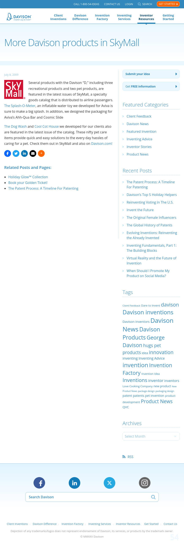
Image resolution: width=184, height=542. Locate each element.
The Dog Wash (15, 126)
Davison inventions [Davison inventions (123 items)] (147, 312)
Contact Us (112, 4)
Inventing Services (124, 17)
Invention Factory (102, 17)
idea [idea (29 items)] (145, 353)
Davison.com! (101, 143)
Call (86, 4)
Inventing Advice (139, 139)
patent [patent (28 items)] (127, 395)
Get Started (167, 4)
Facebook (39, 483)
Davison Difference (80, 17)
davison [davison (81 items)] (170, 304)
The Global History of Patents (149, 225)
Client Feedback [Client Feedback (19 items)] (131, 305)
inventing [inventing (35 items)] (130, 358)
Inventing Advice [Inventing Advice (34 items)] (151, 358)
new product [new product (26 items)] (162, 386)
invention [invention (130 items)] (135, 365)
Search (147, 4)
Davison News (138, 124)
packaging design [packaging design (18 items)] (165, 391)
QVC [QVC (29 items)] (125, 407)
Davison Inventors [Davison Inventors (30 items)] (135, 321)
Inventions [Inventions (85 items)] (134, 379)
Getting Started (168, 17)
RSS (130, 456)
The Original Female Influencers (151, 217)
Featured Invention (141, 131)
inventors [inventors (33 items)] (171, 380)
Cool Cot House (47, 126)
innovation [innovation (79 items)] (161, 352)
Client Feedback (139, 116)
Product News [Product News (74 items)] (157, 401)
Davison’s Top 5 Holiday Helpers (152, 194)
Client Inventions (58, 17)
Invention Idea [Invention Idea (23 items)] (150, 374)
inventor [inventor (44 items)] (155, 380)
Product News (138, 154)
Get (140, 86)
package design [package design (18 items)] (146, 391)
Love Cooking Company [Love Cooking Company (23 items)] (137, 386)
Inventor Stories (139, 146)
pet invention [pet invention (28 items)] (154, 395)
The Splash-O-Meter (19, 105)
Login (129, 4)
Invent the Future (140, 210)
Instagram (144, 483)
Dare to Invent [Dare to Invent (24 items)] (150, 305)
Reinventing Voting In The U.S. (150, 202)
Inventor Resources (146, 17)
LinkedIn (74, 483)
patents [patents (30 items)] (138, 395)
